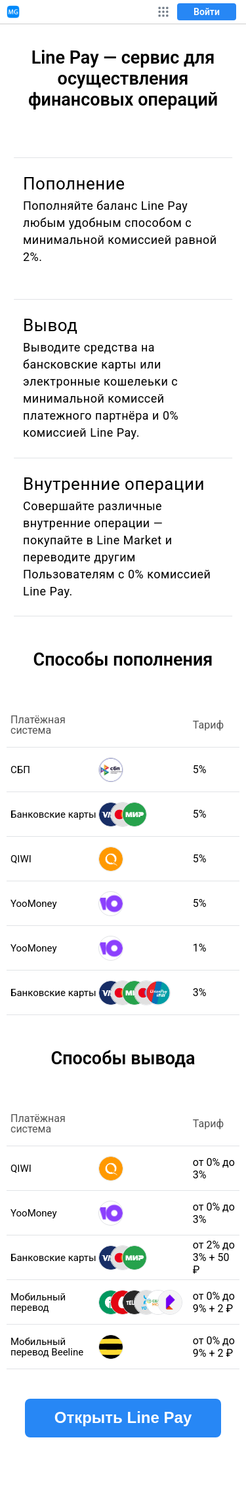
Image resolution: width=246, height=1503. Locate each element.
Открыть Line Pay (123, 1417)
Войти (207, 12)
